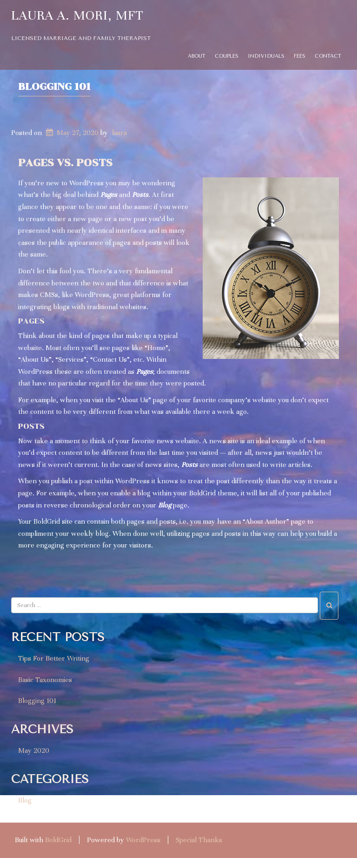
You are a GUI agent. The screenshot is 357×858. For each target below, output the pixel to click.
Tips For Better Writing (53, 658)
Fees (299, 56)
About (196, 56)
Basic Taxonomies (45, 680)
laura (119, 132)
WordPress (143, 840)
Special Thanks (199, 840)
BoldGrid (58, 840)
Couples (226, 56)
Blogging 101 (54, 86)
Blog (25, 800)
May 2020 (33, 750)
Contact (328, 56)
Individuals (266, 56)
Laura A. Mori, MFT (77, 15)
